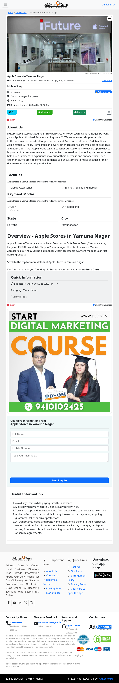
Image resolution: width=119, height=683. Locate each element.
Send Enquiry (59, 480)
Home (10, 12)
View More (107, 80)
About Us (51, 571)
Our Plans (76, 571)
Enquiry (79, 112)
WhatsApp (44, 112)
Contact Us (52, 575)
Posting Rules (54, 588)
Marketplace (53, 593)
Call (12, 112)
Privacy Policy (79, 584)
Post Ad (75, 567)
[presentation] (59, 469)
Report (11, 119)
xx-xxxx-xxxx (16, 622)
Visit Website (19, 296)
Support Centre (73, 625)
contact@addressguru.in (49, 622)
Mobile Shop (21, 12)
